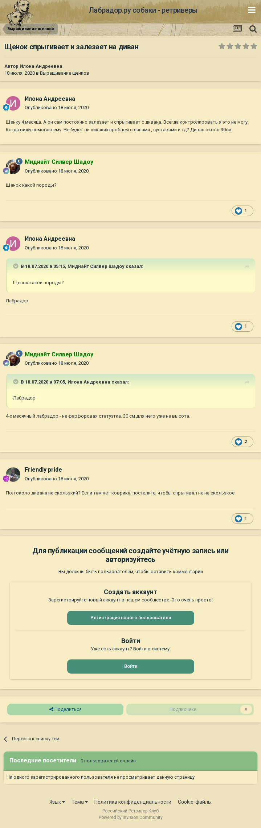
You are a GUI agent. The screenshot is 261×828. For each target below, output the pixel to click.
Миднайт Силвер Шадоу (96, 266)
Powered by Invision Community (131, 817)
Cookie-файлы (195, 802)
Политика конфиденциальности (132, 802)
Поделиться (65, 709)
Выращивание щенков (64, 73)
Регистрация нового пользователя (130, 617)
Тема (80, 802)
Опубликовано (57, 107)
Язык (57, 802)
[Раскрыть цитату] (16, 266)
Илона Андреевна (41, 66)
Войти (130, 666)
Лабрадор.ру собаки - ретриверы (143, 10)
